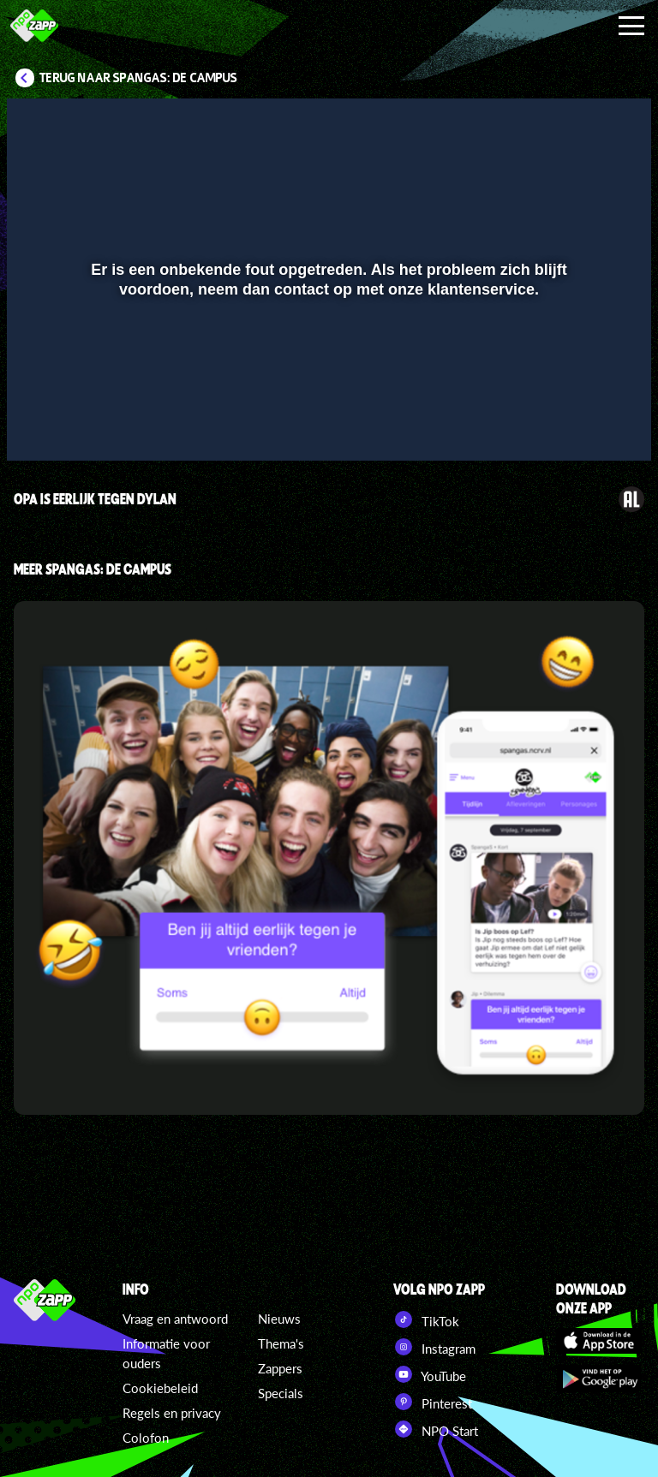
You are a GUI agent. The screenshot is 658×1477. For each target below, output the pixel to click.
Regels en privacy (172, 1412)
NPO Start (435, 1429)
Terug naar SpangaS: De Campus (138, 78)
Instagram (434, 1347)
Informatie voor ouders (166, 1353)
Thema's (281, 1343)
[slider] (326, 387)
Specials (280, 1393)
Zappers (280, 1368)
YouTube (429, 1374)
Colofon (146, 1437)
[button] (41, 423)
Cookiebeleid (160, 1388)
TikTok (426, 1319)
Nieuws (279, 1318)
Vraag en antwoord (175, 1318)
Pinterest (432, 1401)
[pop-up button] (580, 423)
